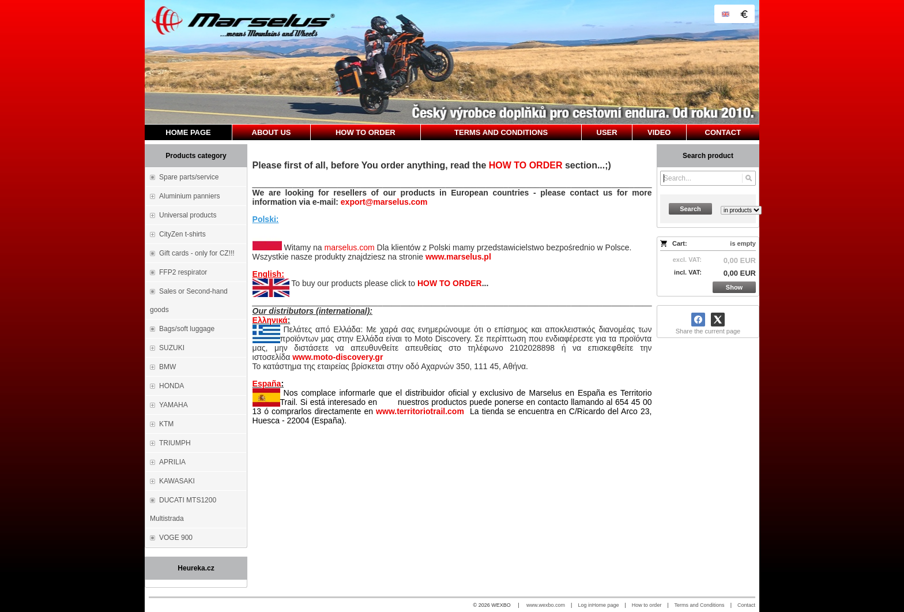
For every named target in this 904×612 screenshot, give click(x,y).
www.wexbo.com (545, 605)
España (267, 383)
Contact (746, 605)
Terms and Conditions (700, 605)
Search (690, 208)
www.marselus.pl (458, 256)
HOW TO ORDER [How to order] (449, 283)
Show (734, 287)
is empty (743, 243)
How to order (647, 605)
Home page (605, 605)
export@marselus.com (384, 201)
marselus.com (349, 247)
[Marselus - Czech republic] (452, 62)
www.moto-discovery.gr (337, 357)
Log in (585, 605)
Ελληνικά (270, 320)
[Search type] (741, 210)
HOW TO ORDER (526, 165)
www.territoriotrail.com (420, 411)
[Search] (748, 178)
